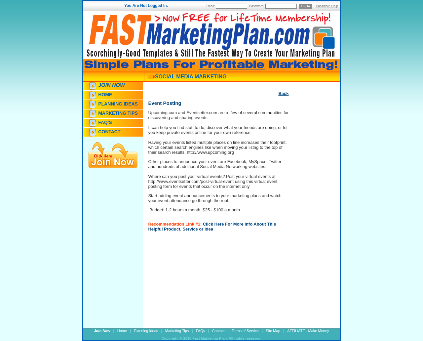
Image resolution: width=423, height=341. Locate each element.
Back (283, 93)
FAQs (200, 331)
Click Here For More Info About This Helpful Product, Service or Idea (212, 227)
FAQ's (105, 122)
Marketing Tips (118, 113)
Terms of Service (245, 331)
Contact (109, 131)
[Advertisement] (308, 217)
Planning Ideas (118, 104)
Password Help (327, 6)
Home (105, 94)
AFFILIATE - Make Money (308, 331)
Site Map (273, 331)
